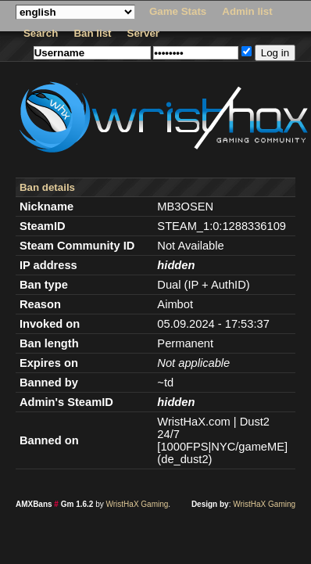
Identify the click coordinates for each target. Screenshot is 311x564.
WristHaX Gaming (137, 504)
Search (40, 33)
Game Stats (177, 11)
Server (143, 33)
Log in (275, 53)
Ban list (92, 33)
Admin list (247, 11)
